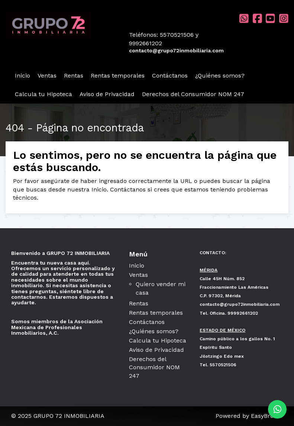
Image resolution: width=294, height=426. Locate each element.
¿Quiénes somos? (220, 75)
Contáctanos (170, 75)
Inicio (22, 75)
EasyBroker (267, 415)
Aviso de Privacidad (107, 94)
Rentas (73, 75)
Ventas (47, 75)
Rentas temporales (118, 75)
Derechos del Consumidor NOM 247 (193, 94)
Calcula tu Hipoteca (43, 94)
